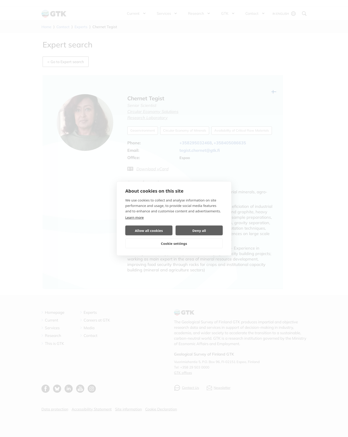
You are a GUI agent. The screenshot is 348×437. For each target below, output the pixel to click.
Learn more (134, 217)
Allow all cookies (149, 230)
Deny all (199, 230)
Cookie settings (174, 243)
